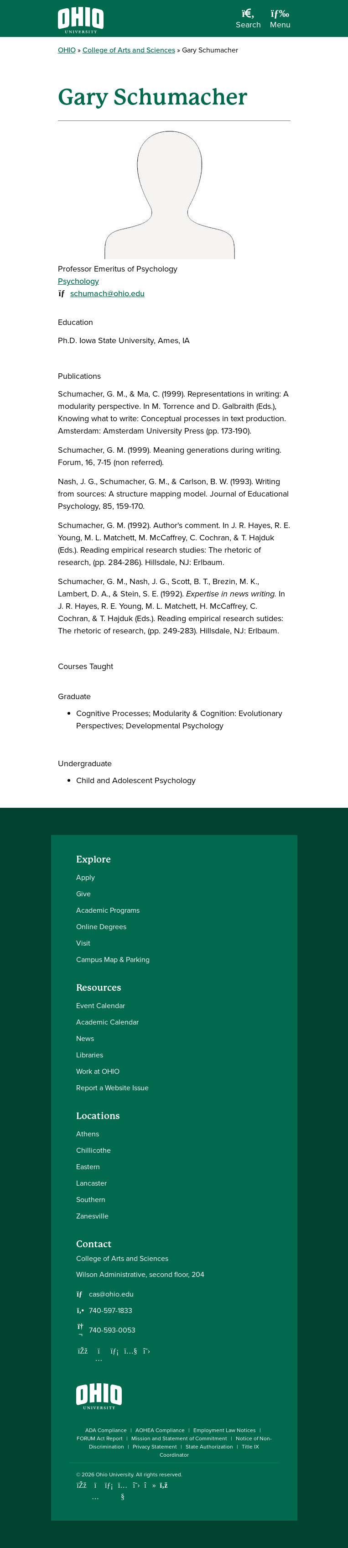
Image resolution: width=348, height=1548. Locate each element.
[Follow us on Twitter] (147, 1351)
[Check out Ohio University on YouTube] (123, 1491)
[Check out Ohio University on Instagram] (95, 1496)
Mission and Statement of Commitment (179, 1438)
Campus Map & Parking (113, 959)
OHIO (67, 50)
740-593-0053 (112, 1330)
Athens (87, 1134)
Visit (83, 943)
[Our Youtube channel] (131, 1351)
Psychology (78, 281)
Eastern (88, 1166)
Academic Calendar (107, 1022)
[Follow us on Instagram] (99, 1358)
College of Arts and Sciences (129, 50)
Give (83, 894)
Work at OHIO (97, 1071)
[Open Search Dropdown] (248, 22)
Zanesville (92, 1216)
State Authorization (209, 1447)
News (85, 1038)
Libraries (89, 1055)
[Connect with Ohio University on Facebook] (82, 1485)
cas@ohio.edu (111, 1294)
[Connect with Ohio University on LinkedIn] (109, 1485)
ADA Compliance (106, 1430)
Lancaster (91, 1183)
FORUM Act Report (100, 1438)
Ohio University (114, 1474)
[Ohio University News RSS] (164, 1485)
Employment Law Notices (224, 1430)
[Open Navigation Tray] (280, 22)
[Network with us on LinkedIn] (115, 1351)
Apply (85, 877)
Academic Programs (108, 910)
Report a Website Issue (112, 1088)
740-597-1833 (110, 1310)
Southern (90, 1199)
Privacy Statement (155, 1447)
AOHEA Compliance (160, 1430)
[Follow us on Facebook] (83, 1351)
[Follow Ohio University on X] (136, 1485)
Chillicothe (93, 1150)
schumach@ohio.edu (107, 293)
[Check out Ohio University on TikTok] (150, 1485)
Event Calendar (100, 1005)
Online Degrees (101, 926)
